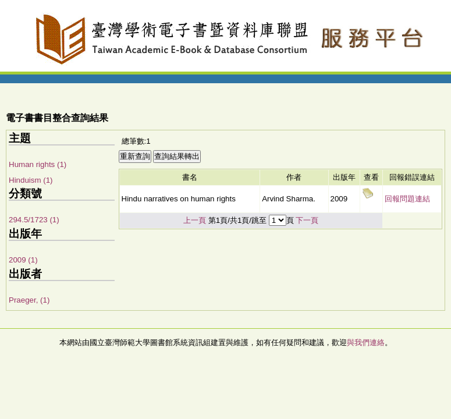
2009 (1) (23, 259)
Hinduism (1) (31, 180)
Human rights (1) (37, 164)
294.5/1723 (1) (34, 219)
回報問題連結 (407, 198)
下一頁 (307, 220)
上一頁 (194, 220)
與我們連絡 (366, 342)
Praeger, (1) (29, 300)
